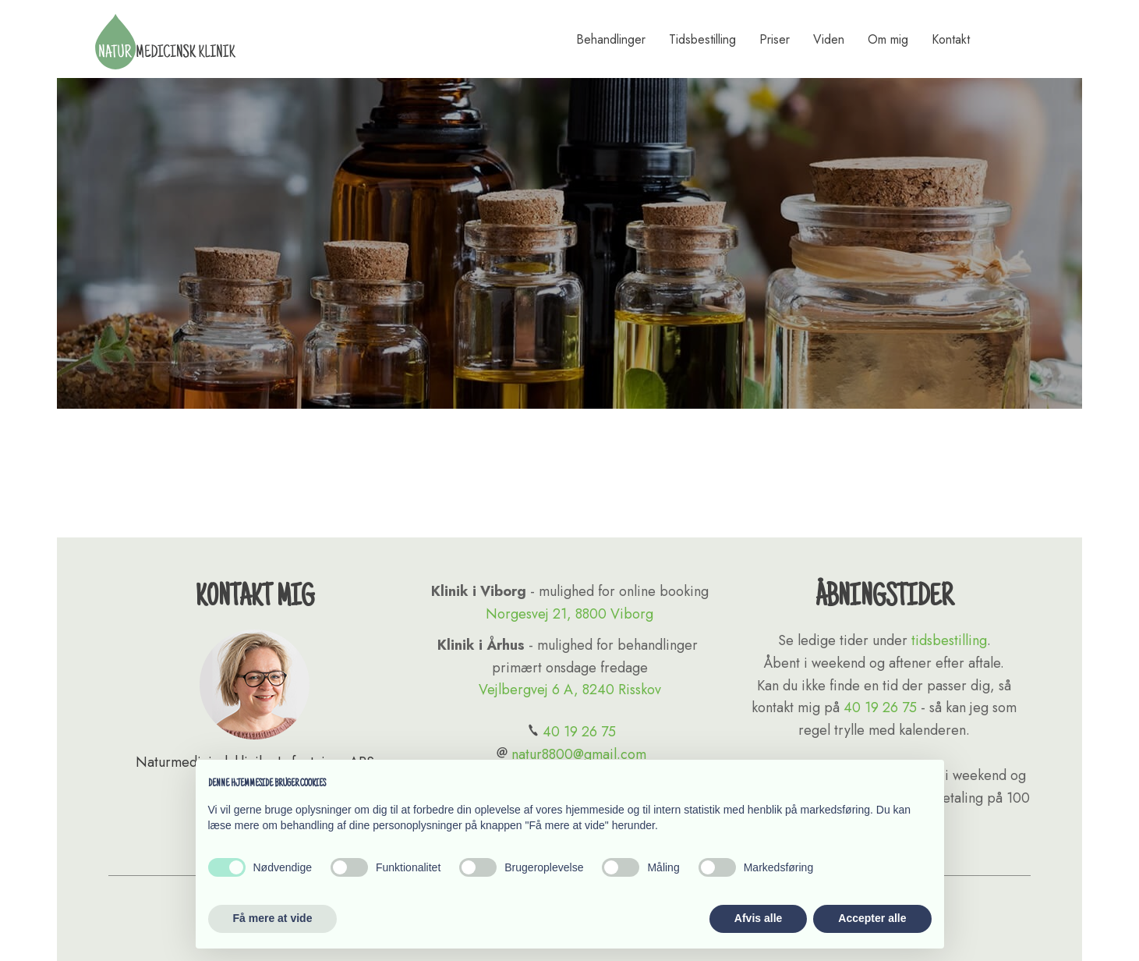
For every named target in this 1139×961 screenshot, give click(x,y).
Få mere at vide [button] (273, 918)
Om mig (888, 39)
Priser (774, 39)
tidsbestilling (949, 640)
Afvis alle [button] (758, 918)
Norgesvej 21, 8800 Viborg (569, 614)
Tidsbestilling (702, 39)
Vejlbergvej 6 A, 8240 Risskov (570, 689)
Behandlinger (611, 39)
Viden (828, 39)
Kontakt (951, 39)
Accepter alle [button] (872, 918)
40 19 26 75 (570, 732)
